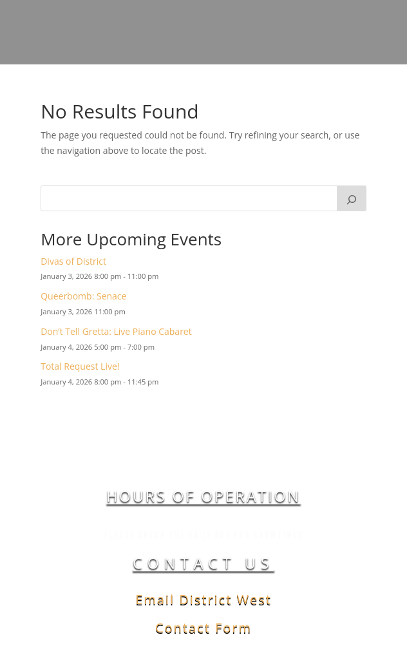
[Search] (351, 198)
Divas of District (73, 261)
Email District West (203, 599)
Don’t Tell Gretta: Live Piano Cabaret (116, 331)
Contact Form (203, 627)
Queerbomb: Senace (83, 296)
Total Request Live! (80, 366)
